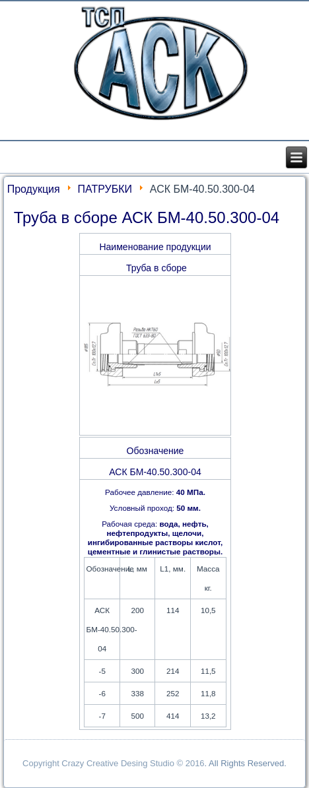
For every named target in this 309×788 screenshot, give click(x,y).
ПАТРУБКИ (105, 189)
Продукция (33, 189)
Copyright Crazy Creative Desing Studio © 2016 (113, 763)
